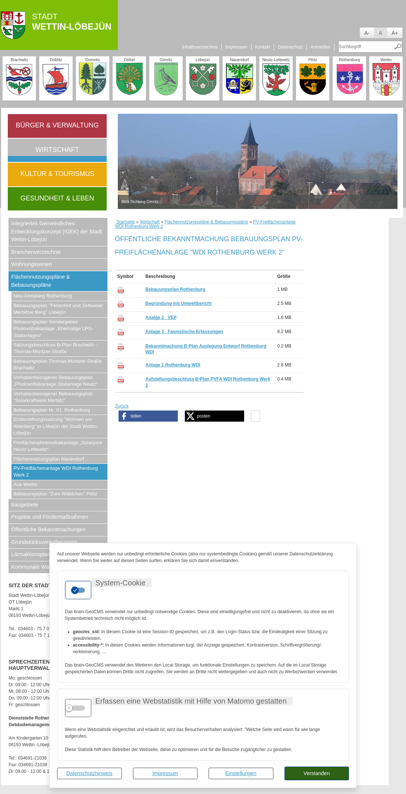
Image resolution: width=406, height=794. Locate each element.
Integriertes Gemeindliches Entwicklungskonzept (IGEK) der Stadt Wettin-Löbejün (56, 231)
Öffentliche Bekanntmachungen (48, 529)
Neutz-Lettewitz (276, 59)
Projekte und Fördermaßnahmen (49, 517)
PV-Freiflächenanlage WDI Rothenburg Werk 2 (55, 471)
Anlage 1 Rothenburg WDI (172, 365)
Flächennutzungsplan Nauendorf (48, 459)
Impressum (165, 773)
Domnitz (92, 59)
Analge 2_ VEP (160, 317)
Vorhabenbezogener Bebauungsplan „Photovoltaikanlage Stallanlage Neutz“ (55, 381)
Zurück (122, 406)
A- (367, 33)
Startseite (125, 222)
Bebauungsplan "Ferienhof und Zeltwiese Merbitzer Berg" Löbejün (58, 309)
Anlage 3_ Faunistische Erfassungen (184, 331)
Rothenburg (349, 59)
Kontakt (262, 47)
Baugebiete (24, 505)
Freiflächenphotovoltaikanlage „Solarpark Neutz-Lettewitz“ (57, 446)
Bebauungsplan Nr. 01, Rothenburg (51, 410)
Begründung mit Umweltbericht (178, 303)
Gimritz (166, 59)
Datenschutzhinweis (89, 773)
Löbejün (203, 59)
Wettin (386, 59)
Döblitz (56, 59)
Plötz (312, 59)
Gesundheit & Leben (57, 198)
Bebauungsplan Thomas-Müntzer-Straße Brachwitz (57, 364)
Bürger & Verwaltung (57, 125)
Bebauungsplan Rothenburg (175, 289)
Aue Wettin (25, 484)
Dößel (129, 59)
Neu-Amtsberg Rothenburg (42, 296)
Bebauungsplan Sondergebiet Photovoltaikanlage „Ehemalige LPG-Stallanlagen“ (53, 328)
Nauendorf (239, 59)
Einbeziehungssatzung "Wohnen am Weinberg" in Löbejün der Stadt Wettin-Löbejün (55, 426)
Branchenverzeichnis (36, 252)
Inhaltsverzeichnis (199, 47)
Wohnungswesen (31, 264)
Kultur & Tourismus (57, 173)
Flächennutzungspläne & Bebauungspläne (40, 281)
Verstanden (316, 773)
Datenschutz (290, 47)
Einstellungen (240, 773)
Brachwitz (19, 59)
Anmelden (320, 47)
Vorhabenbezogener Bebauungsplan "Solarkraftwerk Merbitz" (53, 397)
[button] (148, 416)
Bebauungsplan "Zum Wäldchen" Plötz (55, 493)
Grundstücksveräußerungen (44, 542)
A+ (395, 33)
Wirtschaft (57, 149)
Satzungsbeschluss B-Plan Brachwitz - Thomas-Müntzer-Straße (55, 348)
